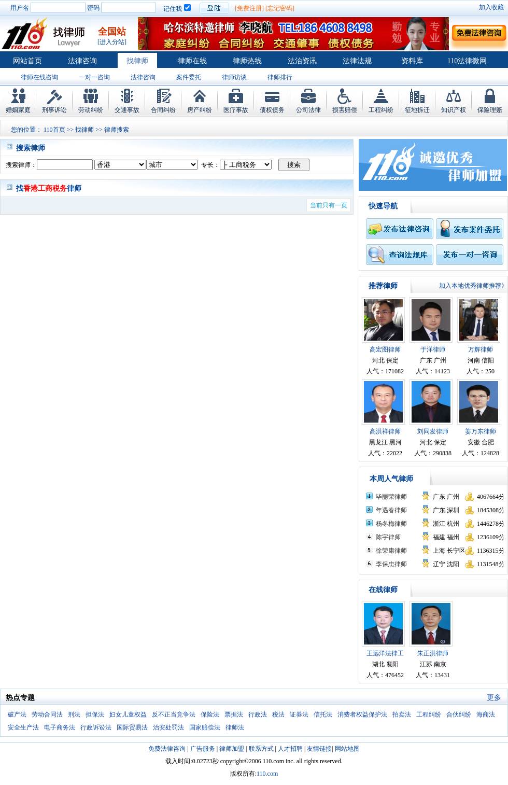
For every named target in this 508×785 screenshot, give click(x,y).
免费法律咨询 (167, 748)
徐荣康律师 (391, 550)
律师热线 (247, 61)
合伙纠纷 (458, 714)
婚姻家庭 (18, 110)
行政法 (257, 714)
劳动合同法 (47, 714)
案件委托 (188, 77)
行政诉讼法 (95, 727)
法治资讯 (302, 61)
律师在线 (192, 61)
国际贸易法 (132, 727)
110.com (267, 773)
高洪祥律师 (385, 431)
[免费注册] (249, 8)
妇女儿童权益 (128, 714)
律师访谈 (234, 77)
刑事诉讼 (54, 110)
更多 (494, 698)
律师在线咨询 (39, 77)
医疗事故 (235, 110)
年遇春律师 (391, 510)
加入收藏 (491, 7)
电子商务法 (59, 727)
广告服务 (202, 748)
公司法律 (308, 110)
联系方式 (261, 748)
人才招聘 (290, 748)
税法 (278, 714)
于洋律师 (432, 349)
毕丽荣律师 (391, 496)
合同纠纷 (163, 110)
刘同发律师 (432, 431)
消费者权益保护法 (362, 714)
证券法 (299, 714)
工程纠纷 (381, 110)
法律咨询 (82, 61)
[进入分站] (111, 42)
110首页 (54, 129)
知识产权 (453, 110)
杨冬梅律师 (391, 523)
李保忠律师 (391, 564)
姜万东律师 (480, 431)
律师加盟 (231, 748)
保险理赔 (489, 110)
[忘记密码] (279, 8)
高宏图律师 (385, 349)
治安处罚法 (168, 727)
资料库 (412, 61)
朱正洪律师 (432, 653)
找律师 (137, 61)
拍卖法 (401, 714)
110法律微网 (467, 61)
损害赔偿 (344, 110)
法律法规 (357, 61)
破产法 (17, 714)
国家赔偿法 (204, 727)
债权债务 (272, 110)
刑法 (74, 714)
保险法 (210, 714)
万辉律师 (480, 349)
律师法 (234, 727)
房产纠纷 (199, 110)
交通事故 (127, 110)
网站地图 (347, 748)
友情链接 (319, 748)
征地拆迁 (417, 110)
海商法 (485, 714)
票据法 (233, 714)
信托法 (323, 714)
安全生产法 (23, 727)
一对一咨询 (94, 77)
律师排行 (279, 77)
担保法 (95, 714)
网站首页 (27, 61)
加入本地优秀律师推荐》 (473, 285)
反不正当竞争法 (173, 714)
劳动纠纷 (90, 110)
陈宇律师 (388, 537)
